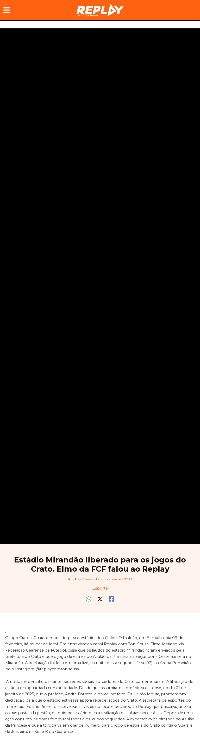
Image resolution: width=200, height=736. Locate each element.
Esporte (100, 588)
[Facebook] (111, 599)
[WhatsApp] (88, 599)
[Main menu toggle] (6, 10)
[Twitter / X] (100, 599)
